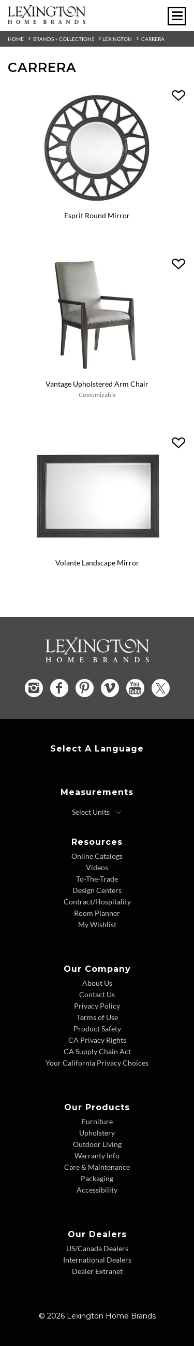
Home (16, 39)
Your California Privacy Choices (97, 1062)
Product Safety (97, 1028)
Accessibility (97, 1189)
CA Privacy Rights (97, 1040)
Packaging (97, 1178)
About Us (97, 983)
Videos (97, 867)
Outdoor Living (97, 1144)
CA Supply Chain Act (97, 1051)
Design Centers (97, 890)
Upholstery (97, 1132)
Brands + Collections (63, 39)
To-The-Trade (97, 878)
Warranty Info (97, 1155)
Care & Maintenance (97, 1167)
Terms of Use (97, 1017)
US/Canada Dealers (97, 1248)
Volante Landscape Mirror (97, 562)
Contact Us (97, 994)
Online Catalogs (97, 856)
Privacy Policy (97, 1005)
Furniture (97, 1121)
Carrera (153, 39)
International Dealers (97, 1259)
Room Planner (97, 913)
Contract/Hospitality (97, 901)
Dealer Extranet (97, 1271)
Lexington (117, 39)
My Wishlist (97, 924)
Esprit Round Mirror (97, 215)
